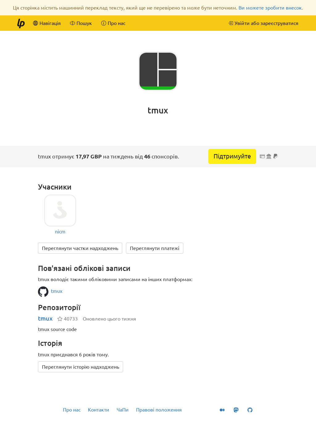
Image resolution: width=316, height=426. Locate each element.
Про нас (72, 409)
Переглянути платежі (154, 248)
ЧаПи (123, 409)
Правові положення (159, 409)
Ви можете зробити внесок (270, 7)
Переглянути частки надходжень (80, 248)
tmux (45, 318)
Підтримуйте (232, 156)
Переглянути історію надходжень (80, 367)
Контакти (98, 409)
